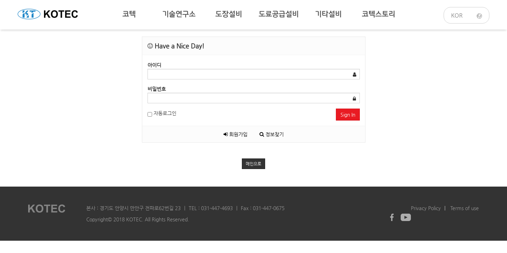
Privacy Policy (426, 208)
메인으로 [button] (253, 163)
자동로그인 (162, 113)
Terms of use (464, 208)
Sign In (347, 114)
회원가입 (236, 134)
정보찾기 (271, 134)
